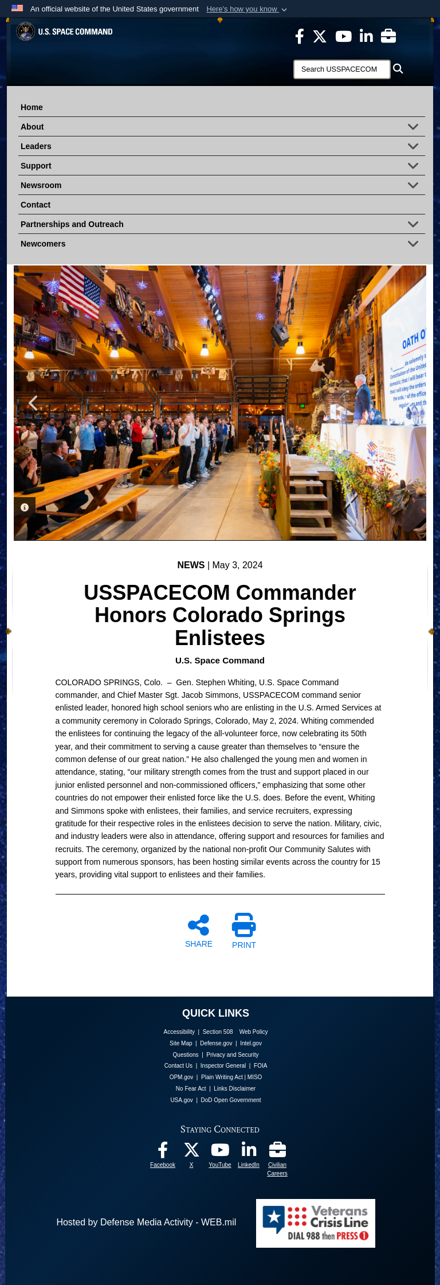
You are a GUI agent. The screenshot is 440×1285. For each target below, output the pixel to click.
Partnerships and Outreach (223, 225)
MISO (254, 1077)
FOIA (260, 1066)
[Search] (342, 69)
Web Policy (253, 1032)
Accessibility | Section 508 (198, 1032)
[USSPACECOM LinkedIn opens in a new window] (366, 35)
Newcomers (223, 245)
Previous (33, 403)
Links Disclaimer (235, 1088)
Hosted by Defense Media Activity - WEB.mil (146, 1222)
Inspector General (223, 1066)
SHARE (199, 930)
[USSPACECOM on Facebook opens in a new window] (299, 35)
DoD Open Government (231, 1100)
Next (406, 403)
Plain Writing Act (222, 1077)
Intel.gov (251, 1043)
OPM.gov (182, 1077)
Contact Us (178, 1066)
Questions (186, 1055)
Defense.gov (216, 1043)
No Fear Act (191, 1088)
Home (32, 107)
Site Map (181, 1043)
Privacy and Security (232, 1055)
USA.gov (181, 1100)
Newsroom (223, 186)
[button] (247, 9)
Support (223, 167)
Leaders (223, 147)
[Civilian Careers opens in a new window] (388, 35)
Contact (35, 204)
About (223, 128)
